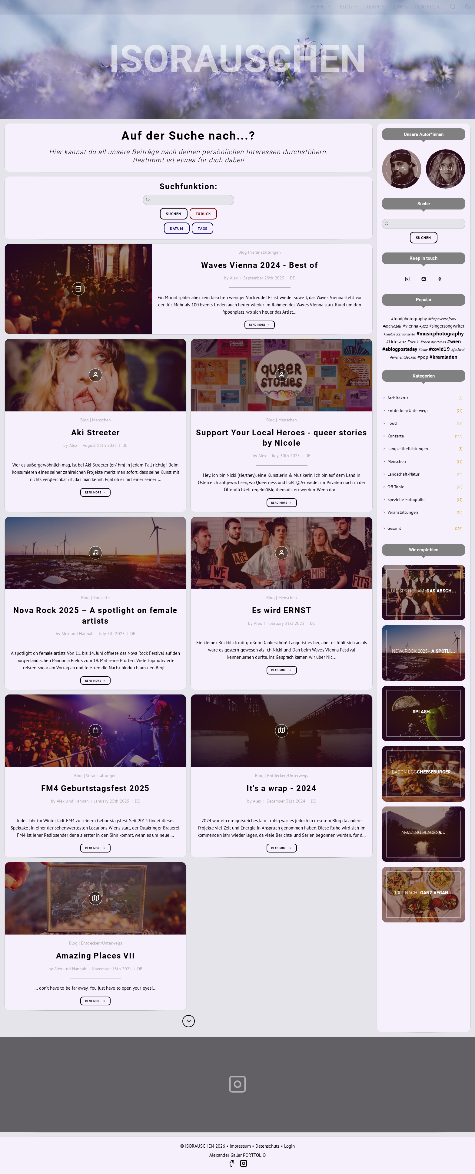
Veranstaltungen (402, 512)
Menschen (396, 461)
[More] (188, 1021)
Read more (259, 324)
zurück (203, 213)
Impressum (240, 1146)
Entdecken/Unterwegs (407, 410)
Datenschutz (267, 1146)
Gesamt (394, 528)
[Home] (321, 6)
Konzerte (395, 436)
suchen (173, 213)
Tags (202, 228)
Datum (177, 228)
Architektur (397, 398)
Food (392, 423)
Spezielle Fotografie (406, 499)
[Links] (400, 6)
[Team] (376, 6)
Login (289, 1146)
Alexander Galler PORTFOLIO (237, 1155)
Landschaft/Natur (403, 474)
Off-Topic (395, 487)
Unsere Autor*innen (423, 134)
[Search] (453, 6)
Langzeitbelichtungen (407, 448)
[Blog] (348, 6)
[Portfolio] (428, 6)
